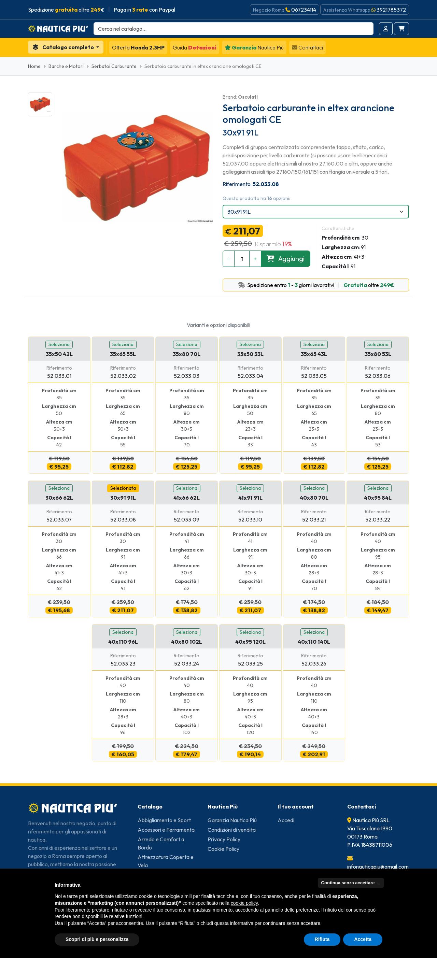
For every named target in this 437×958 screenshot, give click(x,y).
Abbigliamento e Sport (164, 820)
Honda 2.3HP (138, 47)
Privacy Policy (224, 839)
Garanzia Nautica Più (232, 820)
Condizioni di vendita (232, 829)
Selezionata (123, 488)
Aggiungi (286, 258)
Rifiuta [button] (322, 939)
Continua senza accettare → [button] (350, 882)
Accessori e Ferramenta (166, 829)
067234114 (303, 9)
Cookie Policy (223, 848)
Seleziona (59, 344)
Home (34, 66)
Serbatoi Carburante (114, 66)
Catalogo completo (63, 47)
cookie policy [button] (244, 903)
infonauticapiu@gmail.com (378, 866)
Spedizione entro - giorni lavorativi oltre (316, 285)
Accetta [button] (362, 939)
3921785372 (391, 9)
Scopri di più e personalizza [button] (97, 939)
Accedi (286, 820)
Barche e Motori (66, 66)
